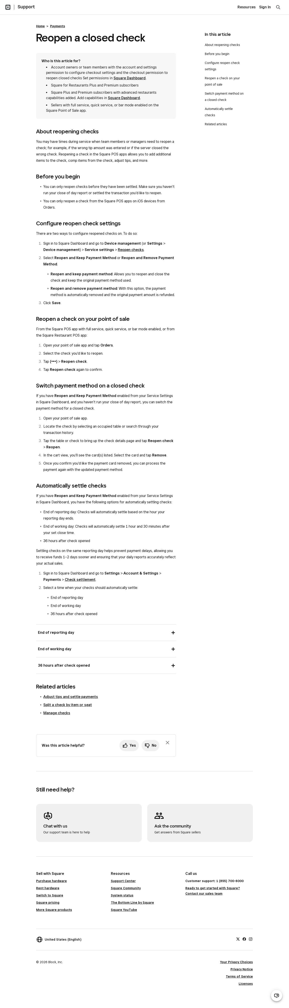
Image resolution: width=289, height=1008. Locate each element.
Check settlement (80, 579)
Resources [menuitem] (247, 7)
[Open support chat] (276, 995)
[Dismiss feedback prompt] (167, 742)
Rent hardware (47, 888)
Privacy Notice (242, 969)
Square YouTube (124, 910)
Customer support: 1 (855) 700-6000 (214, 881)
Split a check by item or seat (67, 705)
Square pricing (47, 902)
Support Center (123, 881)
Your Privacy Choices (236, 962)
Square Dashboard (130, 78)
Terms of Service (239, 976)
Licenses (246, 983)
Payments (57, 26)
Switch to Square (49, 895)
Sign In (265, 7)
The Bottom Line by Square (132, 902)
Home (40, 26)
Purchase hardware (51, 881)
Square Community (126, 888)
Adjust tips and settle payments (70, 697)
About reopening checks (222, 45)
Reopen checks (131, 250)
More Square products (54, 910)
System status (122, 895)
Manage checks (56, 713)
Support (26, 6)
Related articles (216, 124)
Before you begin (217, 54)
